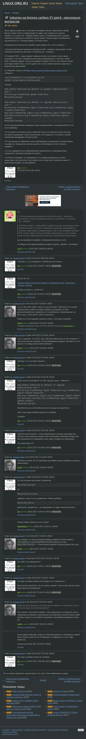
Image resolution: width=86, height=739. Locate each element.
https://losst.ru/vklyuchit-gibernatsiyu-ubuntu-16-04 (47, 70)
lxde (9, 25)
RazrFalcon (22, 526)
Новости (35, 3)
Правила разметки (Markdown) (57, 730)
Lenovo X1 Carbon (60, 691)
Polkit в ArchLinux (19, 691)
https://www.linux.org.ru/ (10, 734)
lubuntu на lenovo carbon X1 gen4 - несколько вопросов (42, 19)
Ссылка (7, 180)
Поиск (41, 7)
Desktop (16, 13)
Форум (59, 3)
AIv (18, 168)
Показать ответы (23, 329)
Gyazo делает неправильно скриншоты (17, 188)
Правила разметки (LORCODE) (35, 730)
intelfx (41, 290)
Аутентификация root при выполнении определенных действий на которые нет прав (23, 715)
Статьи (52, 3)
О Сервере (6, 730)
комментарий (18, 258)
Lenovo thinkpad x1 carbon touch (66, 695)
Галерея (44, 3)
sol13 (19, 249)
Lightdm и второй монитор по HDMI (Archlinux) (69, 188)
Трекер (35, 7)
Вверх (81, 730)
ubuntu (14, 25)
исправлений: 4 (68, 326)
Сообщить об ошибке (9, 732)
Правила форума (17, 730)
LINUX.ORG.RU (15, 3)
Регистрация (71, 3)
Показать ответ (23, 252)
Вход (81, 3)
